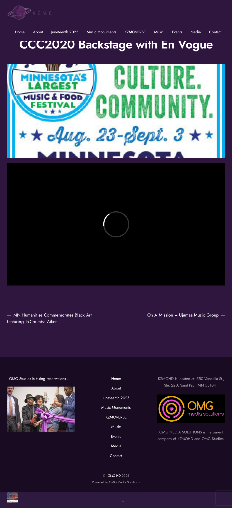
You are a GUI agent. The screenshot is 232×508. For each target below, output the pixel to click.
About (38, 32)
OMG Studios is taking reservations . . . (41, 378)
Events (177, 32)
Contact (215, 32)
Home (20, 32)
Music (159, 32)
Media (196, 32)
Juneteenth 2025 (64, 32)
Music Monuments (101, 32)
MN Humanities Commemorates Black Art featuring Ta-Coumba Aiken (49, 318)
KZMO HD (113, 475)
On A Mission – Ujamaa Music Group (186, 315)
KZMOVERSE (135, 32)
